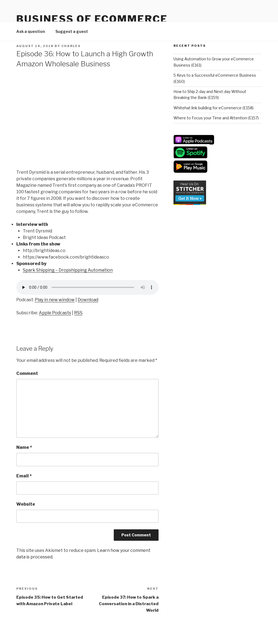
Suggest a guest (71, 31)
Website (25, 504)
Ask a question (30, 31)
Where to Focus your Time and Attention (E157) (216, 118)
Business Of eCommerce (92, 19)
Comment (27, 373)
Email (24, 475)
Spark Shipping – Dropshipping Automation (68, 270)
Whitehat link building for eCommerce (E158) (213, 107)
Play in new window (55, 299)
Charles (71, 46)
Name (24, 447)
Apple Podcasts (55, 312)
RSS (78, 312)
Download (88, 299)
